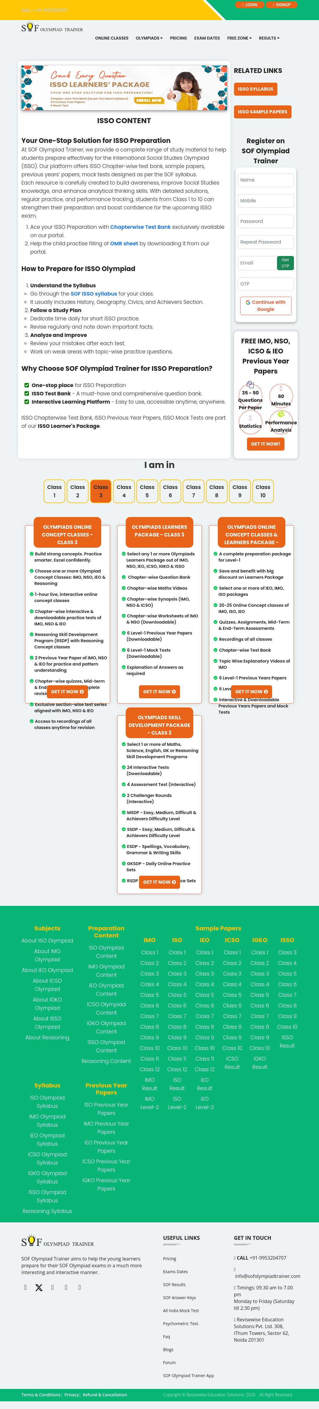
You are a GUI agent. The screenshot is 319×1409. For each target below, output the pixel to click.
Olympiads (149, 38)
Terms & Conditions (41, 1394)
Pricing (178, 38)
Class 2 (77, 491)
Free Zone (239, 38)
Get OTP (285, 263)
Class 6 (170, 491)
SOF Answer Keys (179, 1297)
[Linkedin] (66, 1287)
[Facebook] (26, 1287)
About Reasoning (47, 1037)
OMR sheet (124, 243)
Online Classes (112, 38)
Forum (169, 1362)
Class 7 (193, 491)
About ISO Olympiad (47, 940)
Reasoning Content (106, 1061)
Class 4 (124, 491)
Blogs (168, 1349)
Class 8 (217, 491)
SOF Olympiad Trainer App (188, 1375)
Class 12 (149, 1069)
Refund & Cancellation (105, 1394)
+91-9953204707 (260, 1258)
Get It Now (67, 691)
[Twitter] (39, 1287)
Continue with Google (265, 306)
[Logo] (53, 27)
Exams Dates (175, 1271)
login (242, 10)
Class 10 (263, 491)
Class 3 (101, 491)
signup (279, 10)
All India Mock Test (181, 1310)
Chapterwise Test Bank (140, 227)
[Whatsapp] (80, 1287)
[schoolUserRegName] (266, 180)
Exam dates (207, 38)
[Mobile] (266, 201)
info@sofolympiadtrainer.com (267, 1273)
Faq (166, 1336)
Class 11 (149, 1058)
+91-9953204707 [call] (51, 10)
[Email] (257, 263)
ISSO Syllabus (256, 89)
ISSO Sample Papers (262, 111)
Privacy (72, 1394)
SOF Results (174, 1284)
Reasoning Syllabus (47, 1211)
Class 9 (240, 491)
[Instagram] (52, 1287)
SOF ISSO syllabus (94, 293)
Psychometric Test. (181, 1323)
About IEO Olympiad (47, 970)
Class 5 (147, 491)
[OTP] (266, 284)
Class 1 (54, 491)
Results (269, 38)
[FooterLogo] (59, 1244)
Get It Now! (265, 444)
